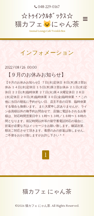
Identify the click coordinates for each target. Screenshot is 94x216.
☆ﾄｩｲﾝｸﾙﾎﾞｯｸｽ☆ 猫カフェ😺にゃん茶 (47, 20)
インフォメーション (47, 52)
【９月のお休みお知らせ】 (36, 75)
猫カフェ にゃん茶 (47, 191)
